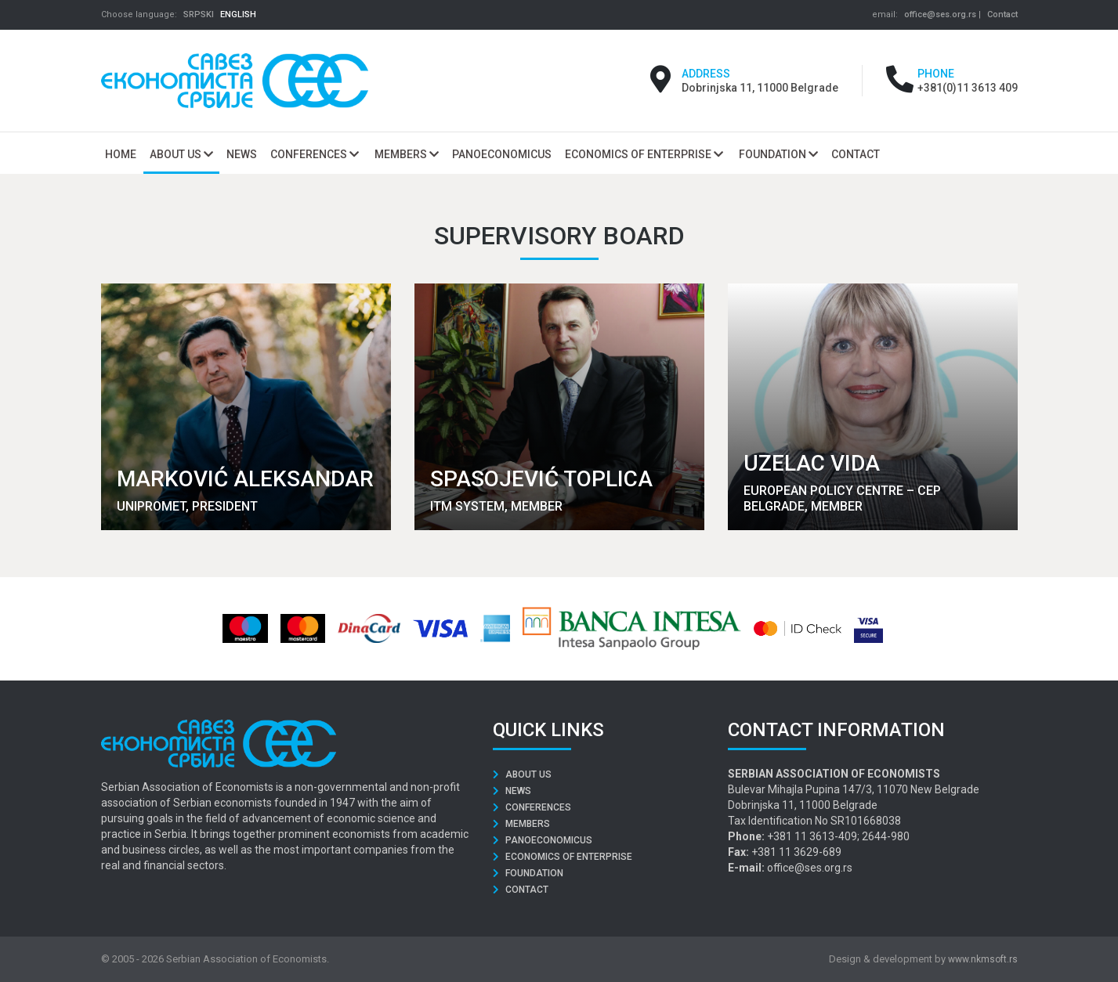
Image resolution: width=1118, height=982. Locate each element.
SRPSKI (198, 14)
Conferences (314, 154)
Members (406, 154)
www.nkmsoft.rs (983, 959)
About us (181, 154)
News (512, 790)
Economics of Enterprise (644, 154)
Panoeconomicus (542, 840)
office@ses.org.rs (940, 14)
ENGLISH (238, 14)
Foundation (778, 154)
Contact (1002, 14)
